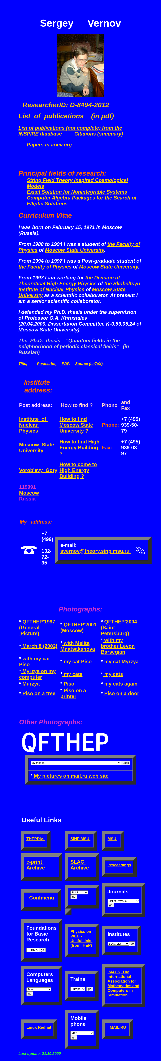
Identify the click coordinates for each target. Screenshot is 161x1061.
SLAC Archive (80, 865)
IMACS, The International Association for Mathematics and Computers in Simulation (123, 983)
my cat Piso (77, 661)
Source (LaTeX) (89, 364)
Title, (22, 364)
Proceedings (119, 865)
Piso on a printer (73, 693)
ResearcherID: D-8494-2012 (66, 105)
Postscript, (46, 364)
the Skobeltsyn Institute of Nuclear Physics (79, 286)
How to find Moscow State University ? (76, 425)
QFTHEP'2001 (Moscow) (78, 627)
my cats (72, 674)
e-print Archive (36, 865)
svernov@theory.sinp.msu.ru (95, 551)
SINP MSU (80, 839)
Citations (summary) (98, 134)
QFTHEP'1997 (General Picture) (37, 627)
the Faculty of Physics (44, 267)
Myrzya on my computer (37, 674)
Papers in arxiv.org (49, 144)
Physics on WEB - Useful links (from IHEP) (81, 938)
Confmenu (41, 898)
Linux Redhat (38, 1027)
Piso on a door (121, 693)
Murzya (30, 684)
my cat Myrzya (121, 661)
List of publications (51, 116)
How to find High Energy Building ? (80, 447)
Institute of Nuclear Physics (33, 425)
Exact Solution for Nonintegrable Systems (77, 192)
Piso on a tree (38, 693)
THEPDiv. (35, 839)
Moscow (29, 493)
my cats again (120, 684)
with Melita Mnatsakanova (77, 646)
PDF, (65, 364)
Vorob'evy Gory (38, 470)
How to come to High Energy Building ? (78, 470)
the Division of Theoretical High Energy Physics (69, 280)
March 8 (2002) (39, 646)
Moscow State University (74, 250)
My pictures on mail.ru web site (70, 776)
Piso (68, 684)
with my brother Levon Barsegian (118, 646)
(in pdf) (102, 116)
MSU (112, 839)
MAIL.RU (117, 1027)
